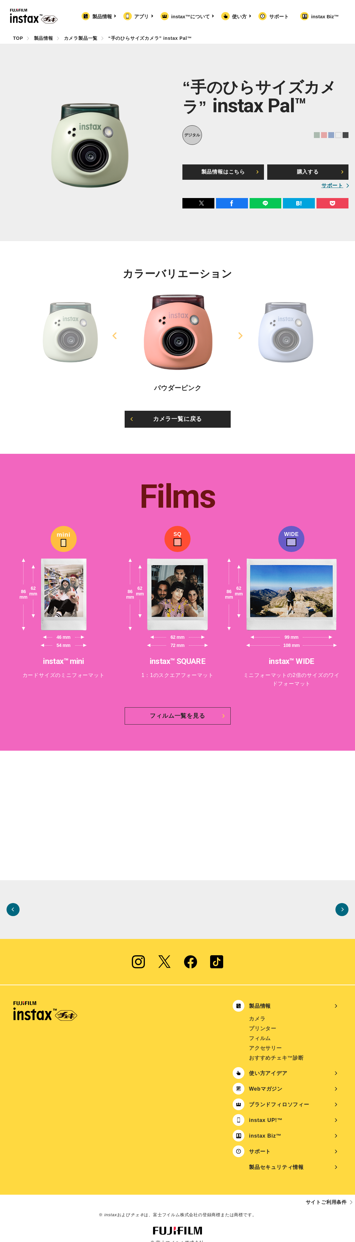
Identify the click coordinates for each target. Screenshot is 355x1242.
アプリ (142, 16)
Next (239, 336)
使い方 (240, 16)
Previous (115, 336)
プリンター (262, 1020)
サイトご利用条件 (326, 1193)
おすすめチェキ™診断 (276, 1049)
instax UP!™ (266, 1111)
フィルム (260, 1030)
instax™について (191, 16)
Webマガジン (266, 1080)
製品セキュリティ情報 (276, 1158)
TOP (18, 38)
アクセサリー (265, 1039)
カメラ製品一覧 (81, 38)
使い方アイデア (268, 1064)
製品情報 (103, 16)
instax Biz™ (325, 16)
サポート (279, 16)
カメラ (257, 1010)
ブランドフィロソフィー (279, 1096)
